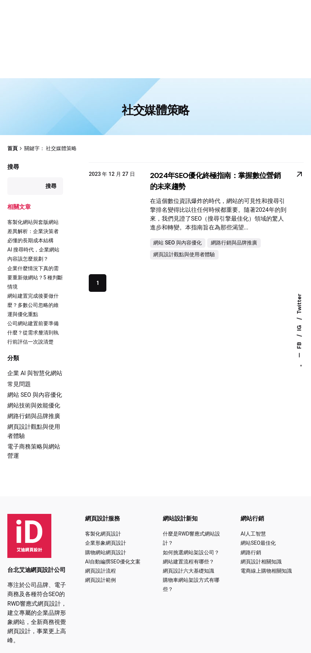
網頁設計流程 (100, 571)
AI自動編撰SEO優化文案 (112, 562)
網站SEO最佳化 (258, 543)
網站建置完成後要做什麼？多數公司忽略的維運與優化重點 (33, 305)
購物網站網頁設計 (105, 552)
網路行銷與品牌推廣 (33, 416)
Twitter (299, 304)
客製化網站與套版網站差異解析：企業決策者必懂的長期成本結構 (33, 231)
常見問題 (19, 384)
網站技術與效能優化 (33, 405)
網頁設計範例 (100, 580)
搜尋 (13, 167)
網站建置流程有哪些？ (188, 562)
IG (299, 327)
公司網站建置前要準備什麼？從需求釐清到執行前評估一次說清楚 (33, 332)
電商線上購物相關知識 (266, 571)
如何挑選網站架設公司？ (191, 552)
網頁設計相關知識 (261, 562)
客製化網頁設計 (103, 534)
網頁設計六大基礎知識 (188, 571)
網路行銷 (251, 552)
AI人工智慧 (253, 534)
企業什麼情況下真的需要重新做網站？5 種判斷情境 (35, 277)
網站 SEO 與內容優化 (34, 394)
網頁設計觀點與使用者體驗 (184, 254)
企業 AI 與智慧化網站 (34, 373)
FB (299, 345)
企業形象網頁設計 (105, 543)
